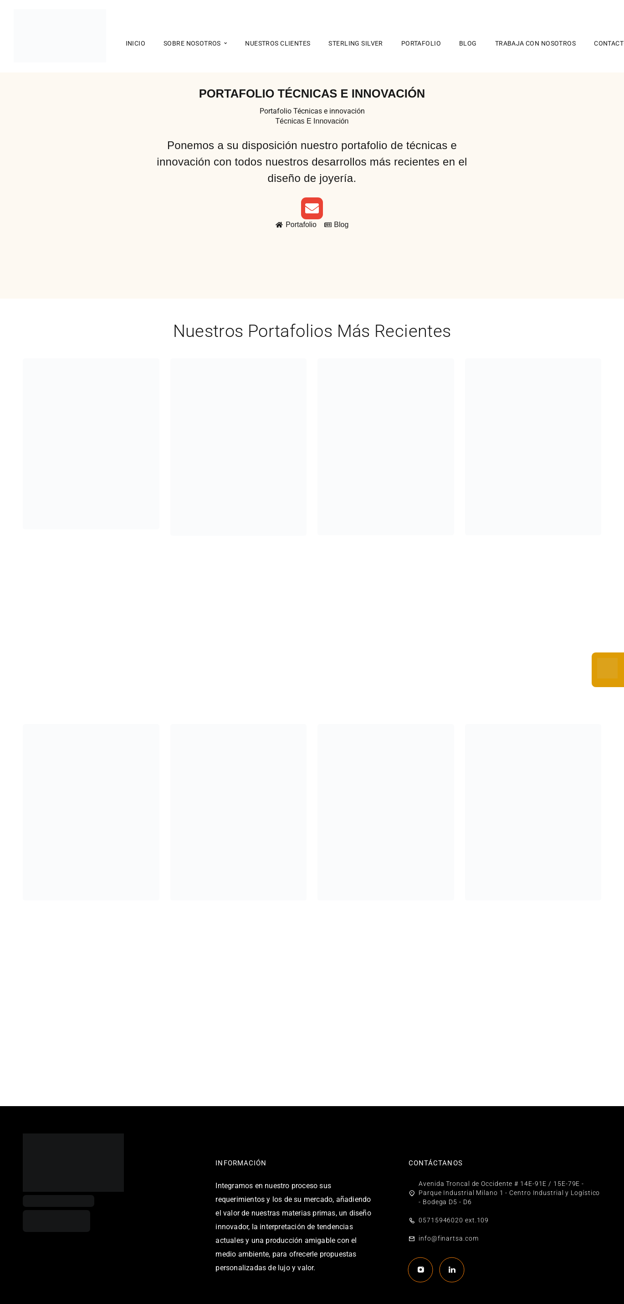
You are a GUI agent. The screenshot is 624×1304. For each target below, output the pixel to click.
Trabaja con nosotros (535, 43)
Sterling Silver (355, 43)
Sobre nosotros (192, 43)
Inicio (136, 43)
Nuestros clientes (277, 43)
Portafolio (421, 43)
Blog (468, 43)
